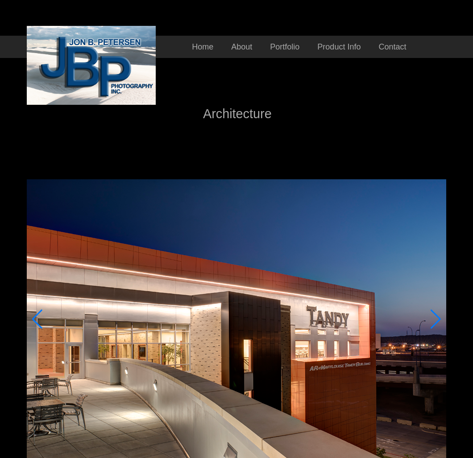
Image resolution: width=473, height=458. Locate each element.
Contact (392, 46)
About (241, 46)
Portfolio (284, 46)
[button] (37, 319)
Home (202, 46)
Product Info (339, 46)
